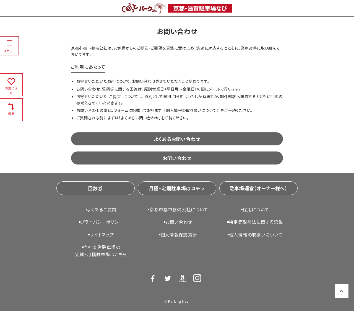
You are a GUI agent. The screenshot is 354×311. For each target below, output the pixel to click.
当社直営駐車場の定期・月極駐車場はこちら (101, 251)
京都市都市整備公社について (178, 209)
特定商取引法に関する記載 (256, 222)
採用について (256, 209)
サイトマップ (102, 234)
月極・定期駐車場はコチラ (177, 188)
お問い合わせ (177, 158)
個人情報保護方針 (178, 234)
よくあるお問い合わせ (177, 138)
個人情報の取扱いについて (256, 234)
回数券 (95, 188)
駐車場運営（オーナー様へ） (259, 188)
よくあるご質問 (101, 209)
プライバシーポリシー (101, 222)
